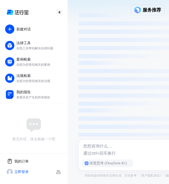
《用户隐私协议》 (150, 175)
